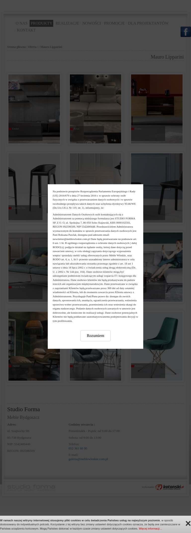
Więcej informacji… (150, 528)
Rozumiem (95, 335)
